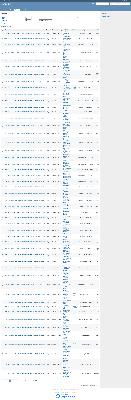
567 (6, 112)
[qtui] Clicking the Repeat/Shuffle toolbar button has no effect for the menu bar (67, 142)
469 (6, 193)
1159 (5, 33)
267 (6, 302)
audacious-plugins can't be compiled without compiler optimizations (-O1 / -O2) (66, 364)
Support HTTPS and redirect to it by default (67, 88)
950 (6, 74)
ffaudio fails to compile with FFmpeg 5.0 (66, 33)
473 (6, 187)
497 (6, 133)
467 (6, 206)
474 (6, 181)
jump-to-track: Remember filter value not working (66, 223)
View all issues (106, 16)
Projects (6, 0)
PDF (98, 385)
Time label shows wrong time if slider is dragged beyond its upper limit (66, 275)
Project (27, 30)
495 (6, 150)
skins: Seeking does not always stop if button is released (67, 261)
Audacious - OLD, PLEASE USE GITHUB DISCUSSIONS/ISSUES (26, 33)
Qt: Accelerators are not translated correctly (66, 193)
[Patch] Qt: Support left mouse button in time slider (66, 200)
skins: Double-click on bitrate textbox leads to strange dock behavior (67, 248)
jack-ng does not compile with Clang (66, 187)
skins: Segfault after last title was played (67, 170)
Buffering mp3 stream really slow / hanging (67, 218)
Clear (10, 26)
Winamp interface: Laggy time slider (66, 327)
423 (6, 218)
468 (6, 200)
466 (6, 212)
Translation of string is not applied (66, 311)
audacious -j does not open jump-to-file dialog (66, 94)
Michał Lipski (74, 87)
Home (2, 0)
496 (6, 142)
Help (10, 0)
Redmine (60, 389)
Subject (67, 30)
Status (5, 18)
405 (6, 242)
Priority (60, 30)
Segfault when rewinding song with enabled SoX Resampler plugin (66, 74)
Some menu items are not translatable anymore (66, 268)
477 (6, 175)
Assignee (75, 30)
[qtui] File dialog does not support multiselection (66, 164)
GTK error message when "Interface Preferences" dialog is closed (66, 319)
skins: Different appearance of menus (67, 302)
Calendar (24, 10)
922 (6, 81)
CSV (95, 385)
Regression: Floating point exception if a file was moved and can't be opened (66, 354)
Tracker (48, 30)
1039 (5, 44)
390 (6, 261)
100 (36, 381)
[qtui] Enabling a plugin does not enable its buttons (66, 151)
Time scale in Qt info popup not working (66, 61)
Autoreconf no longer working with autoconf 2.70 (67, 39)
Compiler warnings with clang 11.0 (66, 44)
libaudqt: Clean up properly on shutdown (66, 181)
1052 (5, 39)
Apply (4, 26)
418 (6, 223)
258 (6, 307)
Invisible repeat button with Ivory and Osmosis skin (66, 242)
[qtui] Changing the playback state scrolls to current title (67, 133)
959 (6, 66)
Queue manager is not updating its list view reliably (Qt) (66, 118)
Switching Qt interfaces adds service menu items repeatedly (66, 101)
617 (6, 94)
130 (6, 354)
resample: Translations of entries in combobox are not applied (67, 373)
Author (5, 20)
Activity (11, 10)
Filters (4, 16)
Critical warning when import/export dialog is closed (66, 230)
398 (6, 249)
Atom (91, 385)
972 (6, 61)
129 (6, 364)
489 (6, 164)
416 (6, 236)
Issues (17, 10)
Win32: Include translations (66, 236)
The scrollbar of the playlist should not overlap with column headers (66, 335)
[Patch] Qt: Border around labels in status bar (67, 206)
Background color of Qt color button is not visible (66, 82)
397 (6, 255)
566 (6, 118)
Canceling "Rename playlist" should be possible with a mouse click (67, 344)
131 (6, 344)
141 (6, 319)
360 (6, 275)
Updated (86, 30)
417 (6, 230)
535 (6, 125)
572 (6, 101)
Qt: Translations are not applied (66, 212)
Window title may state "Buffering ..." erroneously (66, 66)
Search (93, 3)
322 (6, 284)
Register (128, 0)
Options (5, 23)
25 (31, 381)
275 (6, 294)
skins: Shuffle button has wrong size (66, 255)
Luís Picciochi (74, 306)
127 (6, 373)
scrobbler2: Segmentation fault (66, 307)
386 (6, 268)
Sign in (123, 0)
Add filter (77, 18)
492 (6, 157)
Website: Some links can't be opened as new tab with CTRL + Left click (66, 294)
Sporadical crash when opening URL (66, 112)
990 (6, 52)
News (30, 10)
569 (6, 107)
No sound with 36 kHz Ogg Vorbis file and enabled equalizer (66, 125)
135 (6, 335)
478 (6, 170)
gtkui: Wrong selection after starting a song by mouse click (67, 175)
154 (6, 311)
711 (6, 88)
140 (6, 327)
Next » (16, 381)
